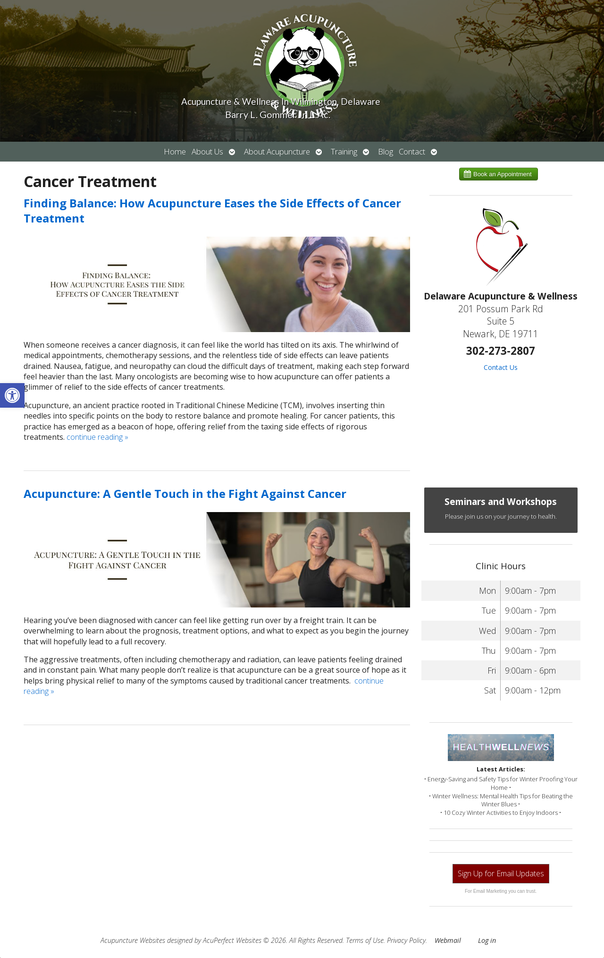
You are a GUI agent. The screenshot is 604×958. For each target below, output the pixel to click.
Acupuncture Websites (133, 940)
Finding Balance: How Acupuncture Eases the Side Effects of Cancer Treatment (212, 210)
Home (175, 151)
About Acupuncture (277, 151)
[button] (12, 395)
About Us (207, 151)
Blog (385, 151)
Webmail (448, 940)
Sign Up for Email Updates (501, 873)
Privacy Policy (406, 940)
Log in (487, 940)
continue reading (97, 437)
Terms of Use (365, 940)
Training (344, 151)
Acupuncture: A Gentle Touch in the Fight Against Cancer (185, 493)
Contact (412, 151)
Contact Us (501, 367)
